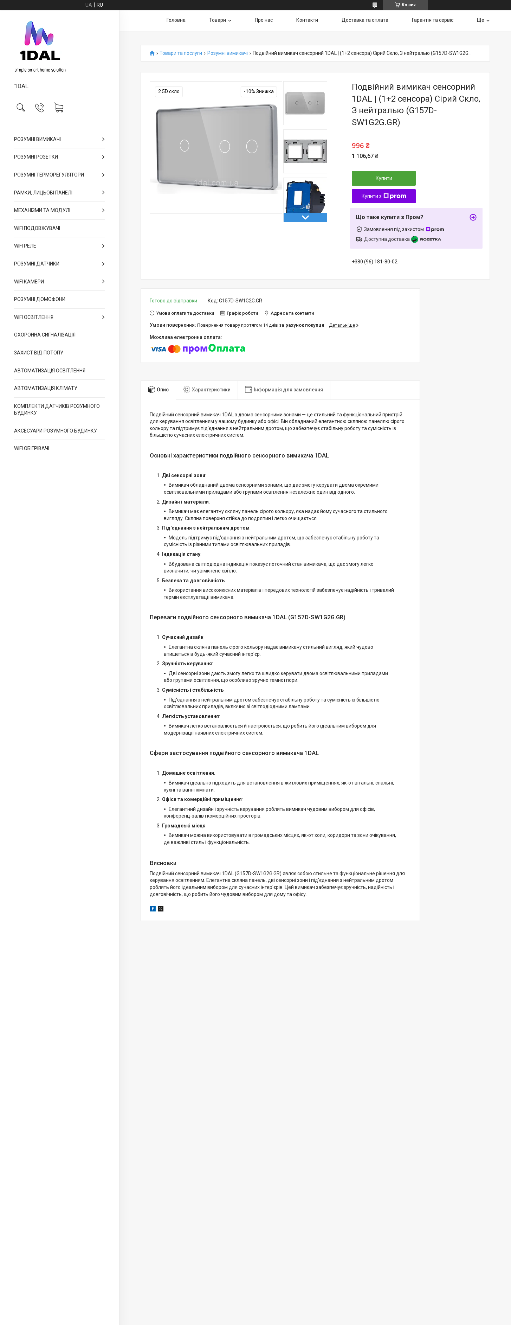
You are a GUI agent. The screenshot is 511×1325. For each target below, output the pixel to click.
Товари (217, 20)
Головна (176, 20)
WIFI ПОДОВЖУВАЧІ (37, 228)
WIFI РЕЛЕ (25, 246)
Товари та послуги (181, 53)
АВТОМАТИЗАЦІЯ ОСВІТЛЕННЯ (49, 370)
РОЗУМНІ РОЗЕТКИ (36, 157)
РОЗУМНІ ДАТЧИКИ (36, 264)
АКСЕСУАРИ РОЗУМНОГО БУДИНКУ (55, 431)
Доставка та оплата (365, 20)
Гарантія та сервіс (432, 20)
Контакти (307, 20)
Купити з (384, 196)
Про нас (264, 20)
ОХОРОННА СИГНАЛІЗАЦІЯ (45, 335)
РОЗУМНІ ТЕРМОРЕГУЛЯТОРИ (49, 175)
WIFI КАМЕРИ (29, 281)
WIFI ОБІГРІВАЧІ (31, 448)
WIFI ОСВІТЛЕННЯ (33, 317)
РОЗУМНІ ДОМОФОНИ (39, 299)
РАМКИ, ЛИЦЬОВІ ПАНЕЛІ (43, 193)
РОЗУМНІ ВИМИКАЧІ (37, 139)
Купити (384, 178)
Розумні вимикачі (227, 53)
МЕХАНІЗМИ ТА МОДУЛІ (42, 210)
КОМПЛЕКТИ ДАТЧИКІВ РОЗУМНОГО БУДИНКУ (57, 409)
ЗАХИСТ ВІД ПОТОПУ (38, 353)
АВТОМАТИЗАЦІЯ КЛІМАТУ (45, 388)
